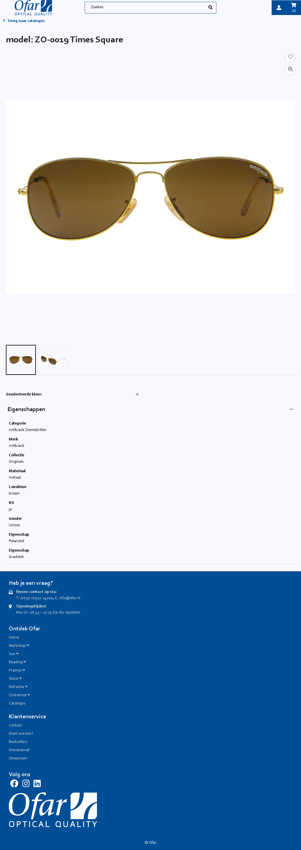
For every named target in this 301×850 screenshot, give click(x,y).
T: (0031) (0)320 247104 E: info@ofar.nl (48, 598)
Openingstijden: (31, 606)
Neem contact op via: (36, 592)
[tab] (150, 410)
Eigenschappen (26, 410)
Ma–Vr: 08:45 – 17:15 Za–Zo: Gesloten (48, 613)
